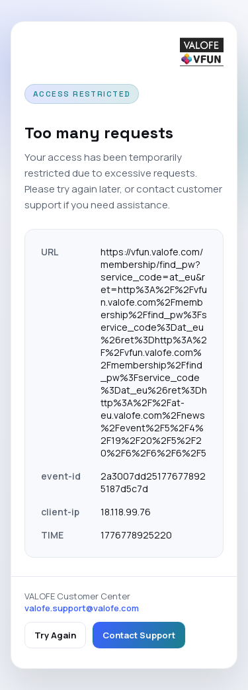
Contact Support (139, 635)
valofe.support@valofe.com (81, 608)
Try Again (55, 635)
